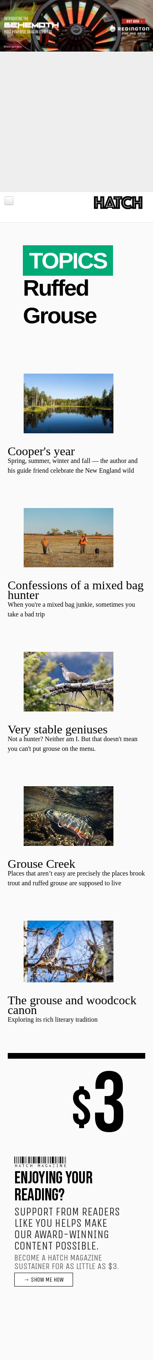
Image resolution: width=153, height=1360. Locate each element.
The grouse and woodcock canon (72, 1004)
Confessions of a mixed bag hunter (76, 589)
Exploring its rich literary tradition (53, 1019)
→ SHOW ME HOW (44, 1279)
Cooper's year (41, 451)
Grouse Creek (41, 863)
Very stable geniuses (58, 729)
